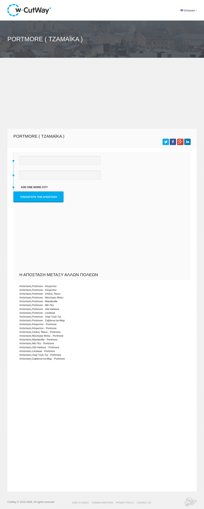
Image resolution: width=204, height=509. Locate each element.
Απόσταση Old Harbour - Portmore (39, 347)
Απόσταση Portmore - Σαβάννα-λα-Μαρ (42, 320)
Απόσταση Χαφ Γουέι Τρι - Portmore (40, 354)
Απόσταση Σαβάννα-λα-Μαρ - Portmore (42, 358)
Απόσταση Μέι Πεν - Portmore (36, 343)
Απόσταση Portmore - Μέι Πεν (36, 305)
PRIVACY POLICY (125, 502)
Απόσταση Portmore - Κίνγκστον (38, 286)
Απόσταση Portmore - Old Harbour (39, 309)
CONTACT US (144, 502)
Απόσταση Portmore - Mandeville (38, 301)
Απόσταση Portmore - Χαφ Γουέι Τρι (40, 316)
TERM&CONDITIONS (102, 502)
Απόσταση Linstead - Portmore (37, 351)
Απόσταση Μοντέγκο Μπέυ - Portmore (41, 335)
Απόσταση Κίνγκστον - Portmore (38, 324)
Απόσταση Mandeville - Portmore (38, 339)
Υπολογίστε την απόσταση (38, 196)
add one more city (34, 187)
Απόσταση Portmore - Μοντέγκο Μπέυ (41, 297)
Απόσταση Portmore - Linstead (37, 312)
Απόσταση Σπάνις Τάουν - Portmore (40, 332)
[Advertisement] (102, 97)
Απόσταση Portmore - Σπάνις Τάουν (40, 293)
